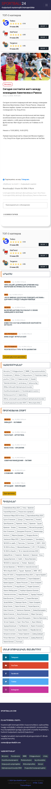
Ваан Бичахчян (8, 598)
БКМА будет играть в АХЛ (15, 337)
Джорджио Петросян (24, 531)
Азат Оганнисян (8, 531)
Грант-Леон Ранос (39, 193)
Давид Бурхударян (39, 610)
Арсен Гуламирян (27, 539)
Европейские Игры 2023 (35, 515)
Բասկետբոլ (7, 375)
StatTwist (13, 32)
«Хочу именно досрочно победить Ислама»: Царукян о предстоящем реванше (24, 298)
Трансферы (39, 539)
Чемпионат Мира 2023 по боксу (13, 515)
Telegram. (25, 179)
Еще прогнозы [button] (9, 493)
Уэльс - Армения (28, 508)
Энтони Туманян (9, 622)
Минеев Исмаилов (23, 547)
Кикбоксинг (20, 598)
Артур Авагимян (30, 559)
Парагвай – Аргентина (14, 435)
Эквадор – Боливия (13, 422)
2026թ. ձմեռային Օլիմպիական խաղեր (17, 387)
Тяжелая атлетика (9, 383)
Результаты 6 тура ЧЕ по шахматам (20, 349)
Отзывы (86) (14, 26)
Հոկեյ (45, 756)
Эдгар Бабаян (8, 602)
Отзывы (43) (14, 49)
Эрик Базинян (21, 578)
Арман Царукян (8, 582)
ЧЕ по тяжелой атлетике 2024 (28, 551)
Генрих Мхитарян (32, 598)
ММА (6, 294)
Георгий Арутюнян (9, 511)
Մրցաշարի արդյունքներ (11, 764)
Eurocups (19, 642)
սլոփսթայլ (22, 383)
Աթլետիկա (22, 395)
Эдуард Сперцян (36, 594)
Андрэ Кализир (8, 578)
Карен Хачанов (20, 606)
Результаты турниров (25, 511)
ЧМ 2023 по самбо (9, 543)
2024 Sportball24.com (17, 780)
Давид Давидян (37, 634)
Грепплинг (30, 543)
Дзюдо (20, 519)
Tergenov (13, 43)
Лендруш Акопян (32, 535)
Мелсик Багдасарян (36, 527)
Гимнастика (29, 519)
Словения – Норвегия (13, 473)
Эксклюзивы (22, 527)
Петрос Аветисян (9, 638)
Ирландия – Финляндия (14, 486)
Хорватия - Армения (22, 555)
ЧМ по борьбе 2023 (9, 571)
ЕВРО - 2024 (41, 543)
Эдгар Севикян (23, 630)
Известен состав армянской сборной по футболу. (22, 324)
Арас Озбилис (36, 622)
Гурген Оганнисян (9, 519)
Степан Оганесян (9, 630)
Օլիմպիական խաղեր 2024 (12, 768)
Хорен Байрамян (34, 578)
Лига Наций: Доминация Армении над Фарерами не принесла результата (21, 286)
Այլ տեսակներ (40, 760)
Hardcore (6, 535)
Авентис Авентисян (40, 195)
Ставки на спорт (22, 379)
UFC (33, 547)
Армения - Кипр (21, 523)
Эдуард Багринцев (9, 626)
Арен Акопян (7, 586)
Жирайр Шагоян (35, 630)
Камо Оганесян (8, 610)
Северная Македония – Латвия (17, 460)
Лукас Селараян (35, 582)
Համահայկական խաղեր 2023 (14, 403)
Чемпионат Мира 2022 (10, 539)
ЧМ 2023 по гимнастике (11, 563)
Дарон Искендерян (24, 618)
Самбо (20, 559)
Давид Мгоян (8, 555)
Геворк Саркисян (24, 634)
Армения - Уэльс (37, 555)
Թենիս (17, 375)
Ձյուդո (40, 764)
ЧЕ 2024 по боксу (9, 547)
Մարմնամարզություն (11, 391)
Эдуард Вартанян (9, 559)
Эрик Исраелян (8, 523)
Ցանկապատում (9, 395)
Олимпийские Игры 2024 (11, 508)
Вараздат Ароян (21, 602)
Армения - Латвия (9, 527)
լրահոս (6, 379)
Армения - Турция (35, 523)
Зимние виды (38, 531)
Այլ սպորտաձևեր (11, 334)
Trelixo (12, 21)
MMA (24, 756)
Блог (13, 379)
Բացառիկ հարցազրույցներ (35, 768)
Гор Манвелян (23, 626)
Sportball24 (15, 184)
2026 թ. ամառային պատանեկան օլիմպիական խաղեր (23, 399)
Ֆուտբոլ (7, 282)
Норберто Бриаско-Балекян (29, 590)
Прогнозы (21, 543)
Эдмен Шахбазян (9, 618)
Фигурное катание (9, 634)
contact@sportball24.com (11, 743)
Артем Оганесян (8, 614)
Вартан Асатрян (23, 638)
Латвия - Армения (28, 563)
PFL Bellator (41, 547)
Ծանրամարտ (26, 760)
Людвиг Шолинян (33, 586)
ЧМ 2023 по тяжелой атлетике (27, 567)
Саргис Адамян (41, 575)
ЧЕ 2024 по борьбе (9, 551)
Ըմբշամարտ (27, 375)
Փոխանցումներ (35, 403)
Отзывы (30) (14, 38)
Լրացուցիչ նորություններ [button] (14, 357)
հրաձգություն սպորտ (30, 391)
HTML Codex (38, 783)
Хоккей (33, 379)
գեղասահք (33, 383)
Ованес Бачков (8, 642)
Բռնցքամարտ (17, 371)
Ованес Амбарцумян (10, 590)
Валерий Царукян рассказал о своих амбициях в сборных (21, 311)
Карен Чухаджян (35, 602)
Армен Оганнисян (37, 626)
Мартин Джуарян (18, 535)
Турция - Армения (25, 571)
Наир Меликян (23, 594)
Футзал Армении (9, 567)
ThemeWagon (25, 785)
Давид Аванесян (37, 638)
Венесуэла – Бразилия (14, 448)
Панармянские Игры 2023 (24, 575)
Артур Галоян (7, 606)
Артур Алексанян (23, 614)
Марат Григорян (36, 614)
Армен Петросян (22, 582)
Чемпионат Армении (23, 610)
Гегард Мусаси (20, 586)
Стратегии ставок (41, 375)
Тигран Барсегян (33, 606)
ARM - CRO (37, 571)
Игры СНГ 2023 (8, 575)
